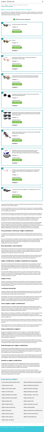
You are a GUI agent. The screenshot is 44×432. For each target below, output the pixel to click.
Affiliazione (7, 427)
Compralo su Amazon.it (16, 29)
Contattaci (22, 427)
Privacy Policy (12, 427)
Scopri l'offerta (17, 31)
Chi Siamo (2, 427)
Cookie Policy (17, 427)
